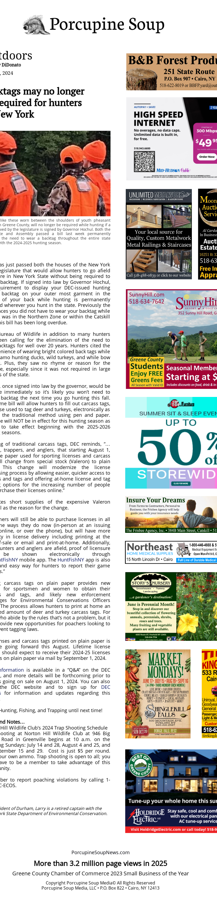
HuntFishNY (71, 559)
